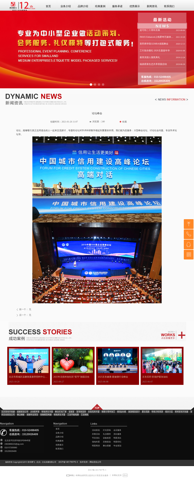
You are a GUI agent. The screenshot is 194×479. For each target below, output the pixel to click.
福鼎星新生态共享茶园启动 (153, 65)
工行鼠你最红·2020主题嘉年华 (155, 51)
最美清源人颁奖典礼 (150, 58)
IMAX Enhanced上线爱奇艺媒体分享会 (157, 37)
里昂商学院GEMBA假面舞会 (154, 44)
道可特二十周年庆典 (150, 31)
